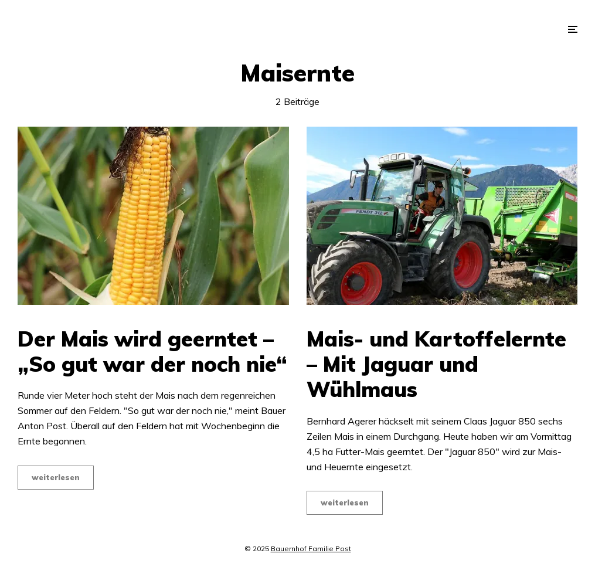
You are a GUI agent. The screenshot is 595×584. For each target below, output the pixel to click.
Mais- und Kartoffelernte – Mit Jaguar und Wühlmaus (436, 364)
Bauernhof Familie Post (311, 548)
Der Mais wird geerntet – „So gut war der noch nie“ (152, 351)
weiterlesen (56, 477)
